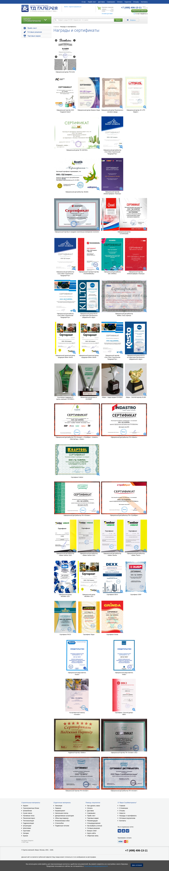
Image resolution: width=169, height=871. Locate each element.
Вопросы (133, 20)
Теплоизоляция (28, 821)
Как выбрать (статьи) (94, 826)
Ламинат (58, 808)
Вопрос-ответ (92, 831)
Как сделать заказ (93, 806)
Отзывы (136, 2)
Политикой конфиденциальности (96, 866)
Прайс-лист (92, 2)
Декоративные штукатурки (64, 816)
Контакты (144, 2)
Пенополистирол (29, 818)
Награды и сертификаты (68, 26)
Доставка (101, 2)
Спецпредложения (93, 823)
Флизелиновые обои (62, 821)
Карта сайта (91, 833)
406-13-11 (131, 7)
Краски (25, 836)
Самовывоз (111, 2)
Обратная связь (92, 836)
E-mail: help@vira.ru (141, 13)
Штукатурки (27, 826)
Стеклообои (59, 823)
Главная (56, 26)
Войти (66, 7)
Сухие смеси (27, 813)
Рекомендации (92, 821)
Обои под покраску (62, 818)
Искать (118, 20)
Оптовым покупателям (127, 818)
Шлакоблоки (27, 811)
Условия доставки (107, 13)
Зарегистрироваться (75, 7)
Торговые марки (93, 818)
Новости (122, 813)
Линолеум (58, 806)
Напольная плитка (61, 813)
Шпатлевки (27, 828)
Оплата (119, 2)
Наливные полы (28, 816)
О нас (84, 2)
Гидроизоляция (28, 823)
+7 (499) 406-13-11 (136, 850)
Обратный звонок (139, 11)
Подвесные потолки (62, 826)
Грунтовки (26, 831)
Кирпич (25, 806)
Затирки (26, 833)
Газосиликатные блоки (31, 808)
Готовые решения (93, 828)
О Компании (123, 808)
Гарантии (128, 2)
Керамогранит (60, 811)
